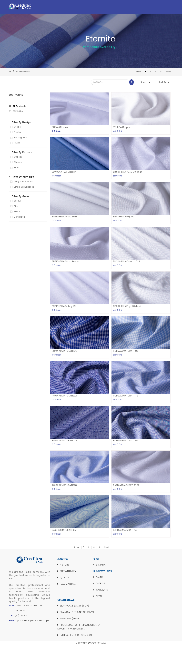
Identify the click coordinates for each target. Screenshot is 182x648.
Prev (138, 71)
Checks (18, 156)
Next (168, 71)
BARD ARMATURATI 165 (64, 530)
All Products (22, 71)
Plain (16, 167)
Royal (17, 211)
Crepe (17, 126)
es (16, 7)
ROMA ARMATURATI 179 (125, 396)
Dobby (17, 132)
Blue (16, 206)
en (10, 7)
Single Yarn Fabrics (24, 186)
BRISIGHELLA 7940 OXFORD (127, 172)
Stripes (18, 162)
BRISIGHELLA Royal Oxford (127, 306)
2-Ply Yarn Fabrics (23, 181)
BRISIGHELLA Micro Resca (65, 261)
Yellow (17, 200)
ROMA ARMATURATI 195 (64, 351)
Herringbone (21, 137)
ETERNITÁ (18, 111)
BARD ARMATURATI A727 (126, 485)
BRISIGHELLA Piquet (123, 216)
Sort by (162, 82)
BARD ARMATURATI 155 (125, 530)
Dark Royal (19, 216)
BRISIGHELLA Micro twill (64, 216)
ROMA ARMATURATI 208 (65, 440)
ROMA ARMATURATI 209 (65, 396)
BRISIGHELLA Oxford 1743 (126, 261)
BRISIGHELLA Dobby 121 (64, 306)
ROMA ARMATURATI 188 (125, 440)
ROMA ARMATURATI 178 (64, 485)
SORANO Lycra (60, 127)
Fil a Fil (17, 142)
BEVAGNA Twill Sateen (64, 172)
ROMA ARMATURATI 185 (125, 351)
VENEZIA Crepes (122, 127)
